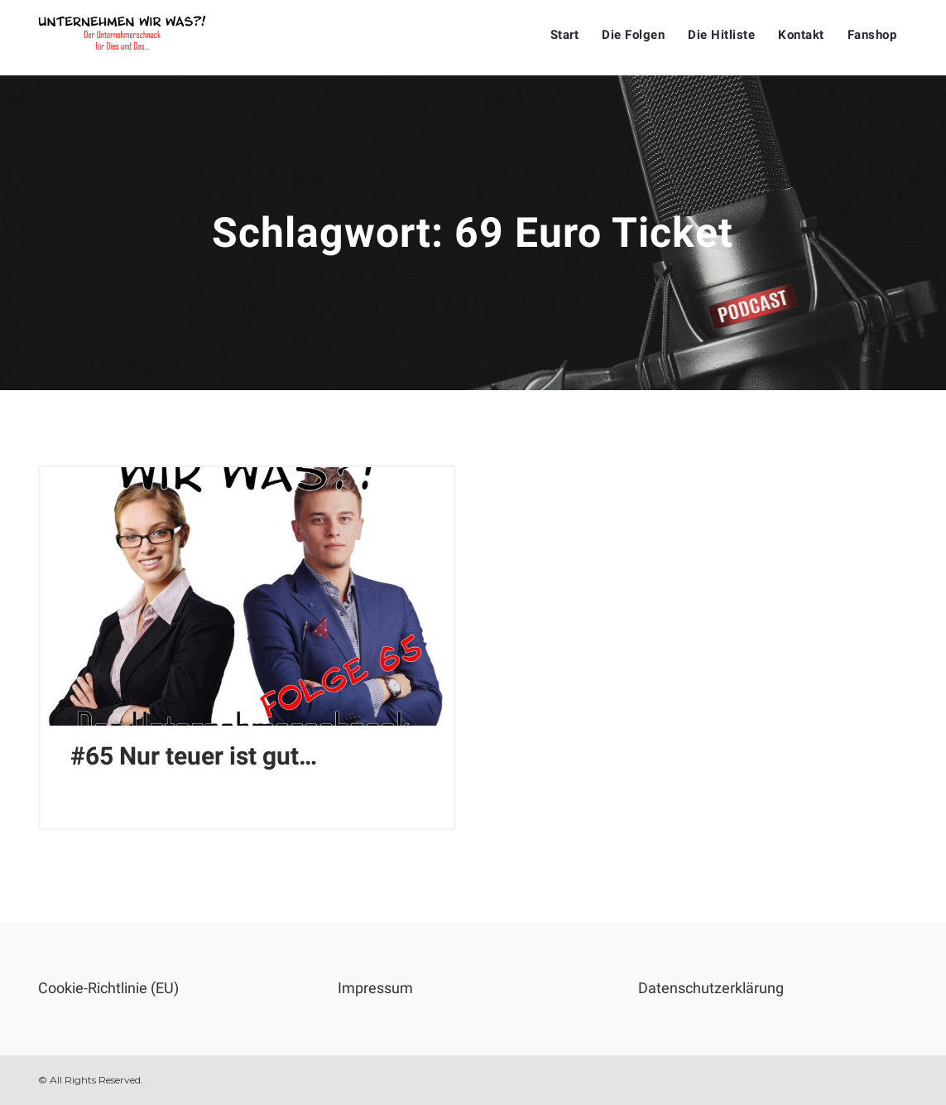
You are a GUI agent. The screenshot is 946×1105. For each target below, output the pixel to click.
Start (564, 34)
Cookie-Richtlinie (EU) (108, 987)
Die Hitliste (721, 34)
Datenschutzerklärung (711, 987)
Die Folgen (633, 34)
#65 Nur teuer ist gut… (193, 755)
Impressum (375, 987)
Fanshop (872, 34)
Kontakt (801, 34)
